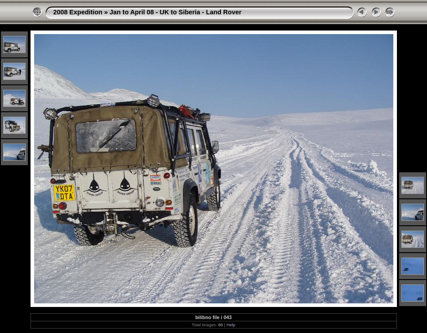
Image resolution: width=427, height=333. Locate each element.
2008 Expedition (78, 12)
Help (230, 324)
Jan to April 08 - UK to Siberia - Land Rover (176, 12)
